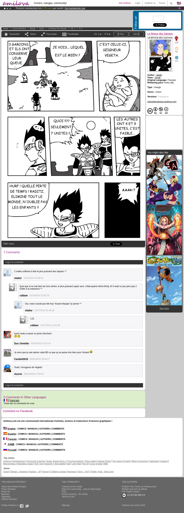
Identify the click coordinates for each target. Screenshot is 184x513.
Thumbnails (73, 34)
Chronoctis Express (35, 461)
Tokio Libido (90, 461)
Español (9, 434)
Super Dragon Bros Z (56, 461)
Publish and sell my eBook (134, 489)
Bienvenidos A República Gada (18, 464)
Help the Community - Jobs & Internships (81, 489)
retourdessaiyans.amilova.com (161, 101)
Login (137, 3)
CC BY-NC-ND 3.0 (133, 495)
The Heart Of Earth (121, 461)
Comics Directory (19, 29)
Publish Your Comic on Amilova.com (139, 486)
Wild (106, 464)
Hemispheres (18, 461)
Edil (68, 464)
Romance (72, 471)
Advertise (5, 496)
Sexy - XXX (83, 471)
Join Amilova (125, 3)
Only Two (38, 464)
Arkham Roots (104, 461)
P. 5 (80, 29)
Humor (45, 471)
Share (33, 34)
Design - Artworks (19, 471)
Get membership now (75, 8)
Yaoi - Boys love (106, 471)
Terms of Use (68, 496)
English (9, 429)
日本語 (8, 444)
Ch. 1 (73, 29)
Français (11, 400)
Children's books (58, 471)
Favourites (15, 34)
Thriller (93, 471)
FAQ (64, 491)
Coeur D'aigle (96, 464)
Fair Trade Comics (130, 491)
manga (32, 29)
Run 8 (85, 464)
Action (41, 29)
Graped (163, 461)
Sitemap (66, 505)
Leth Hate (76, 464)
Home (5, 29)
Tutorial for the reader (72, 486)
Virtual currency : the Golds (75, 494)
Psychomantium (75, 461)
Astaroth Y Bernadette (55, 464)
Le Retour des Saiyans (57, 29)
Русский (10, 450)
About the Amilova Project (13, 486)
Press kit (5, 491)
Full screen (51, 34)
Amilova (7, 461)
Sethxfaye (154, 461)
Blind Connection (140, 461)
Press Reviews (8, 489)
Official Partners (9, 499)
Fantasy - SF (35, 471)
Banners (5, 494)
